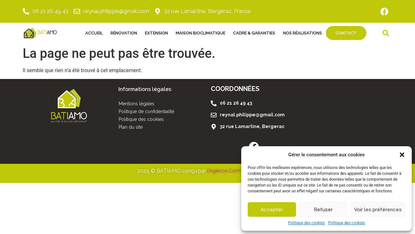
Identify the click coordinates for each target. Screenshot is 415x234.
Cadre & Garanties (254, 33)
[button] (402, 154)
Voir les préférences (378, 210)
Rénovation (124, 33)
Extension (156, 33)
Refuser (323, 210)
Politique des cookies (306, 223)
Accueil (94, 33)
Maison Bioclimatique (200, 33)
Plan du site (131, 127)
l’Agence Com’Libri (229, 171)
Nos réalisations (302, 33)
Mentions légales (136, 103)
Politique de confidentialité (146, 111)
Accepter (272, 210)
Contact (346, 33)
